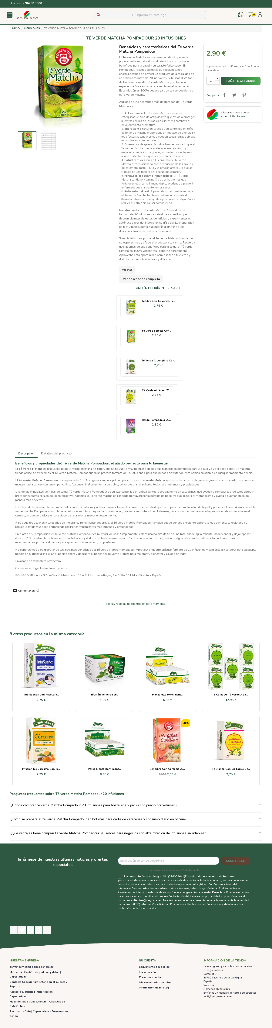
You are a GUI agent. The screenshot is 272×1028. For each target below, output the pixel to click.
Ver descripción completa (141, 279)
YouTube (30, 930)
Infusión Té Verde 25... (104, 694)
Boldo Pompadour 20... (156, 420)
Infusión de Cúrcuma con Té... (41, 769)
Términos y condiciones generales (31, 967)
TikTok (47, 930)
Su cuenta (147, 960)
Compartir (224, 95)
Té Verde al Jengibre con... (159, 360)
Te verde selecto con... (156, 331)
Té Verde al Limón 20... (156, 390)
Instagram (38, 930)
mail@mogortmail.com (217, 996)
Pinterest (244, 95)
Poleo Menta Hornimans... (104, 769)
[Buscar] (149, 15)
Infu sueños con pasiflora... (41, 694)
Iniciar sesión (147, 972)
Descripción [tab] (26, 453)
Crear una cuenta (150, 977)
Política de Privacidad (171, 908)
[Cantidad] (211, 81)
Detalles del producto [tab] (56, 453)
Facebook (14, 930)
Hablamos (238, 116)
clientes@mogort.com (147, 900)
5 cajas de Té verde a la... (231, 694)
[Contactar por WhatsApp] (240, 15)
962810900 (33, 3)
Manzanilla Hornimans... (167, 694)
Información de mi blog (154, 987)
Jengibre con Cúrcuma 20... (167, 769)
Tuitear (234, 95)
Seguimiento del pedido (154, 967)
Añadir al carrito (241, 81)
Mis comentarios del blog (155, 982)
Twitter (22, 930)
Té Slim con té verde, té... (158, 301)
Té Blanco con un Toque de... (231, 769)
